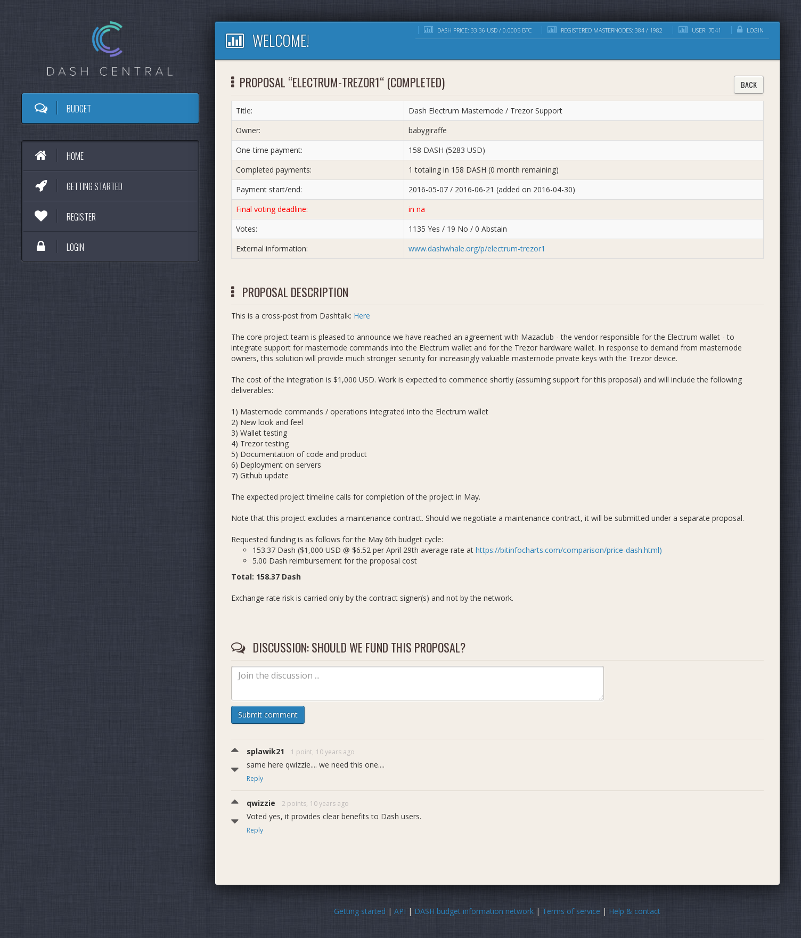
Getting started (77, 186)
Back (749, 84)
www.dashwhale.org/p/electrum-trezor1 (476, 248)
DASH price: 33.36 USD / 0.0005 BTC (478, 30)
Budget (62, 108)
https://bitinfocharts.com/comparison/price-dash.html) (569, 550)
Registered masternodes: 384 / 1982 (605, 30)
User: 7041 (700, 30)
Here (362, 316)
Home (58, 155)
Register (64, 216)
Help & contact (634, 911)
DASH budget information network (474, 911)
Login (58, 247)
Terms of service (571, 911)
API (400, 911)
